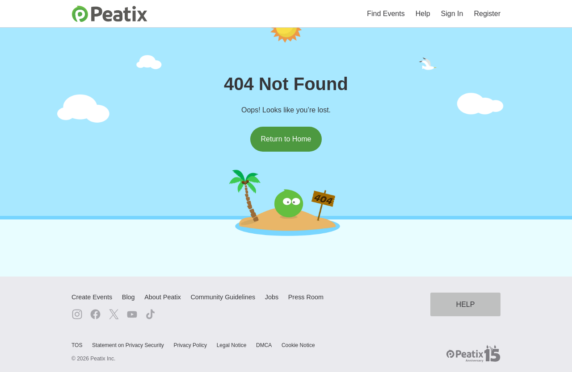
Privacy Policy (190, 345)
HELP (465, 304)
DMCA (264, 345)
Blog (128, 297)
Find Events (385, 13)
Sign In (452, 13)
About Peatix (162, 297)
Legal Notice (232, 345)
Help (423, 13)
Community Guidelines (222, 297)
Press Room (306, 297)
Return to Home (286, 139)
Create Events (92, 297)
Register (487, 13)
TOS (77, 345)
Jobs (271, 297)
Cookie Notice (298, 345)
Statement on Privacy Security (128, 345)
